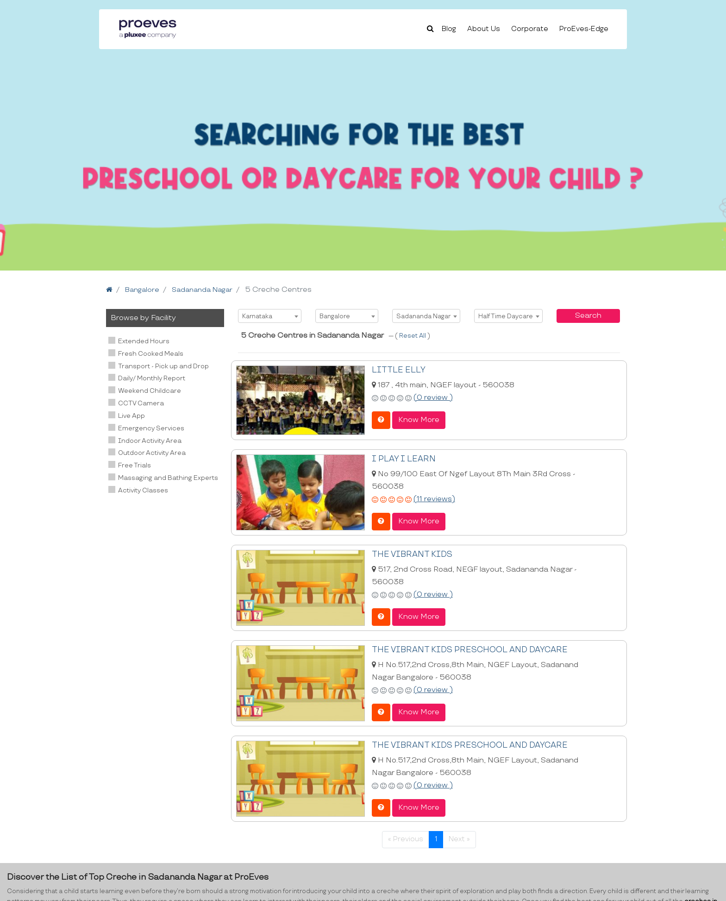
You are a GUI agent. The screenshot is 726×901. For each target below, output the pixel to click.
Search (588, 315)
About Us (483, 29)
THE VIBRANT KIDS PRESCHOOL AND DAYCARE (463, 648)
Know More (418, 419)
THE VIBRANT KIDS (409, 553)
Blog (449, 29)
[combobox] (269, 316)
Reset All (413, 336)
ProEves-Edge (583, 29)
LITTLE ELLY (396, 369)
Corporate (529, 29)
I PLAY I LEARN (401, 458)
